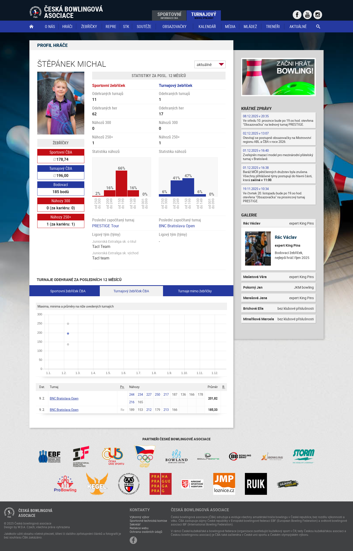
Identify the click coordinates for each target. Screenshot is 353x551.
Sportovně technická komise (148, 521)
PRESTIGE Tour (105, 225)
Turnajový (203, 15)
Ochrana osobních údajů (146, 532)
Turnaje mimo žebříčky (195, 291)
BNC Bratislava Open (177, 225)
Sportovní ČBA (61, 152)
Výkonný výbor (139, 517)
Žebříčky (89, 26)
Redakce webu (139, 528)
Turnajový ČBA (60, 168)
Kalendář (207, 26)
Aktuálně (298, 26)
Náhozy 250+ (60, 217)
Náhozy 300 (60, 200)
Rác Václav (286, 237)
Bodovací (60, 184)
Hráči (67, 26)
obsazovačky (174, 26)
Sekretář (135, 524)
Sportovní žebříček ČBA (68, 291)
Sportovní (169, 15)
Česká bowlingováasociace (35, 513)
